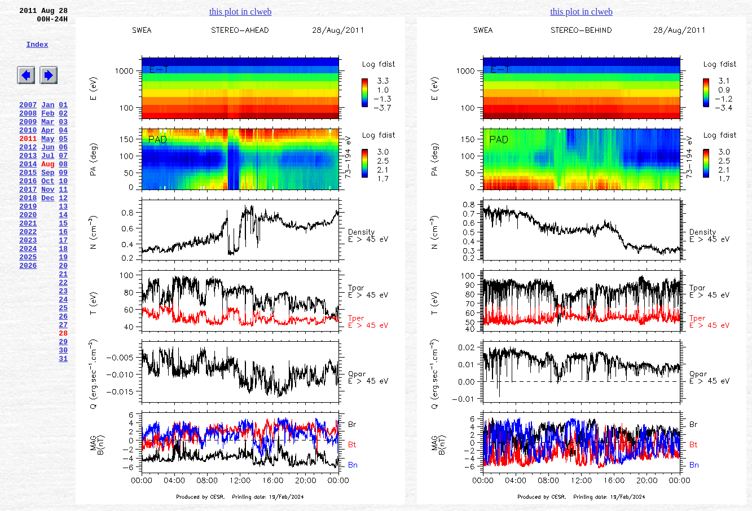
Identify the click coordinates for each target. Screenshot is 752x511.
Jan (47, 121)
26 (63, 375)
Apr (47, 152)
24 (63, 355)
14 (63, 253)
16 (63, 273)
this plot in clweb (240, 11)
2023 (28, 284)
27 (63, 385)
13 (63, 243)
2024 (28, 294)
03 (63, 141)
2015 (28, 202)
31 (63, 426)
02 (63, 131)
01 (63, 121)
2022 (28, 273)
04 (63, 152)
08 (63, 192)
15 (63, 263)
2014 (28, 192)
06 (63, 172)
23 (63, 345)
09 (63, 202)
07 (63, 182)
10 (63, 213)
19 (63, 304)
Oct (47, 213)
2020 (28, 253)
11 (63, 223)
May (47, 162)
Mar (47, 141)
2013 (28, 182)
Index (37, 52)
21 (63, 324)
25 (63, 365)
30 (63, 416)
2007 (28, 121)
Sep (47, 202)
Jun (47, 172)
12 (63, 233)
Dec (47, 233)
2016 (28, 213)
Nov (47, 223)
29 (63, 405)
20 (63, 314)
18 (63, 294)
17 (63, 284)
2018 (28, 233)
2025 (28, 304)
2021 (28, 263)
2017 (28, 223)
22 (63, 334)
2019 (28, 243)
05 (63, 162)
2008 (28, 131)
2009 (28, 141)
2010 (28, 152)
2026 (28, 314)
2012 (28, 172)
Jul (47, 182)
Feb (47, 131)
